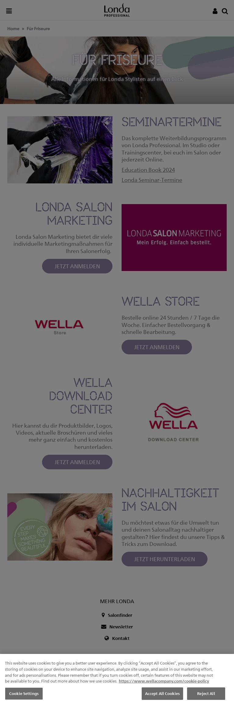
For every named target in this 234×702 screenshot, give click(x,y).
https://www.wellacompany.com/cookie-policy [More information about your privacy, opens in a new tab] (164, 686)
